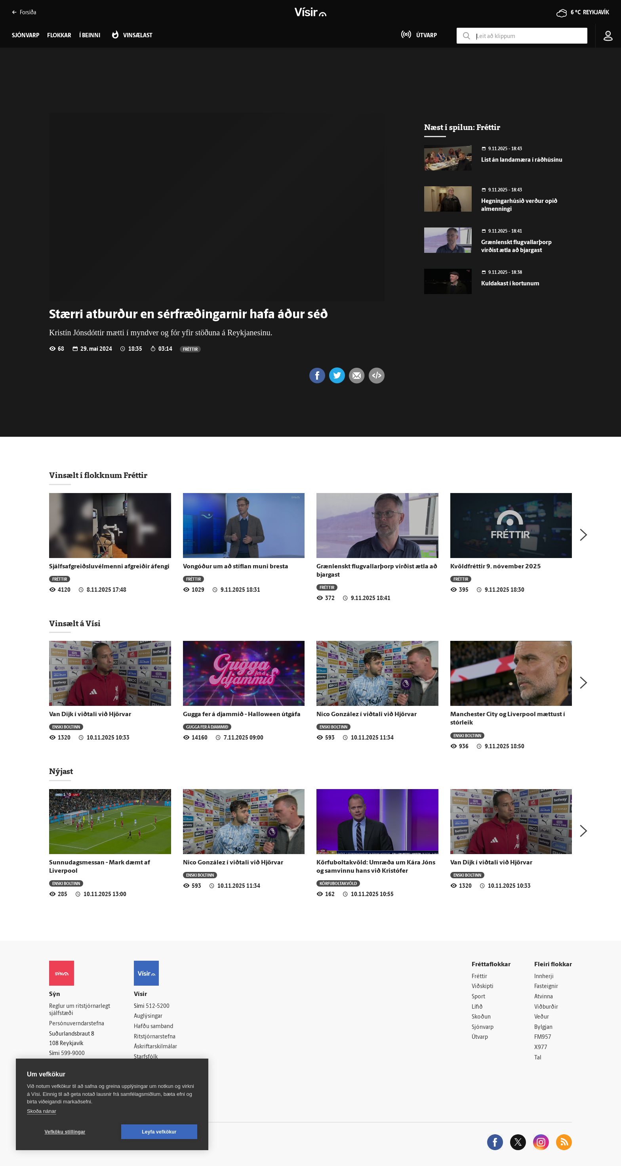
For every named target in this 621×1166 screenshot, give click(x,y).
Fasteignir (546, 987)
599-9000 (73, 1054)
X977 (540, 1048)
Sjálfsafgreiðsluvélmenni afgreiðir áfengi (109, 567)
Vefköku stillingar (65, 1132)
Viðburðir (546, 1007)
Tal (537, 1058)
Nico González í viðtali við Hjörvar (366, 714)
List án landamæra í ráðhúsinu (521, 160)
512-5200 (158, 1006)
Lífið (477, 1007)
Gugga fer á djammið (207, 726)
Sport (478, 997)
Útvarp (480, 1037)
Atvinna (543, 997)
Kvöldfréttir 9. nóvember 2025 (495, 567)
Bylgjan (543, 1027)
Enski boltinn (66, 726)
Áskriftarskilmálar (155, 1047)
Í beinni (89, 36)
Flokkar (59, 36)
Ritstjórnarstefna (154, 1037)
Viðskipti (482, 987)
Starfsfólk (146, 1057)
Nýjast (61, 771)
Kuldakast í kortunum (510, 284)
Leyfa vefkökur (159, 1132)
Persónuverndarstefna (76, 1024)
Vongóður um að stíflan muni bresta (235, 567)
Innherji (544, 977)
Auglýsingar (148, 1016)
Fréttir (190, 349)
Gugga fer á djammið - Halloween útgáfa (242, 714)
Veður (541, 1017)
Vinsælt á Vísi (75, 623)
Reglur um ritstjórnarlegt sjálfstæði (79, 1010)
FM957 (542, 1037)
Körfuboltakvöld (338, 883)
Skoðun (481, 1017)
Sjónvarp (482, 1027)
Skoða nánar (41, 1111)
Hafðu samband (153, 1027)
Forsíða (24, 12)
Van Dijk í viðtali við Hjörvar (90, 714)
